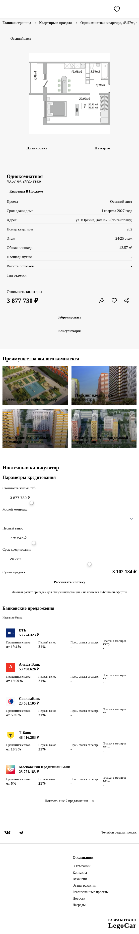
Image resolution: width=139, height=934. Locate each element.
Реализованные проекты (91, 892)
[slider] (31, 503)
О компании (81, 866)
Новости (79, 898)
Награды (79, 905)
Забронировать (69, 317)
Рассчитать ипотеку (69, 582)
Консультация (69, 331)
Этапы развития (84, 885)
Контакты (80, 872)
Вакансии (80, 879)
